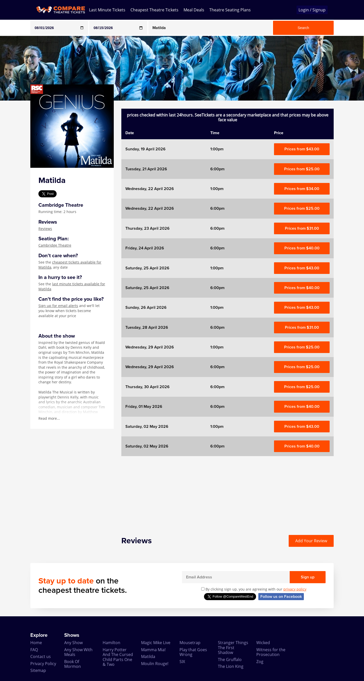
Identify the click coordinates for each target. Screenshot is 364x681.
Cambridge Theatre (54, 245)
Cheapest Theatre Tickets (154, 10)
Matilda (148, 656)
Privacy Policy (43, 663)
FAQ (34, 649)
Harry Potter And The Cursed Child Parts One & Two (118, 657)
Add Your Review (311, 541)
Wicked (263, 642)
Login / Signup (312, 10)
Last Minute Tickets (107, 10)
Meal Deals (194, 10)
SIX (182, 661)
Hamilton (111, 642)
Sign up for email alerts (58, 305)
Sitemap (38, 670)
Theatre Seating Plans (230, 10)
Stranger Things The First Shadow (233, 647)
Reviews (45, 228)
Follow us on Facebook (281, 596)
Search (303, 28)
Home (36, 642)
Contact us (40, 656)
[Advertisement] (227, 491)
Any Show (73, 642)
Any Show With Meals (78, 652)
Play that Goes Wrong (193, 652)
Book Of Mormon (72, 664)
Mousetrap (189, 642)
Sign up (307, 577)
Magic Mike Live (155, 642)
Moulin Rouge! (154, 663)
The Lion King (230, 666)
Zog (259, 661)
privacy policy (294, 589)
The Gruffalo (230, 659)
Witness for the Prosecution (270, 652)
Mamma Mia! (153, 649)
